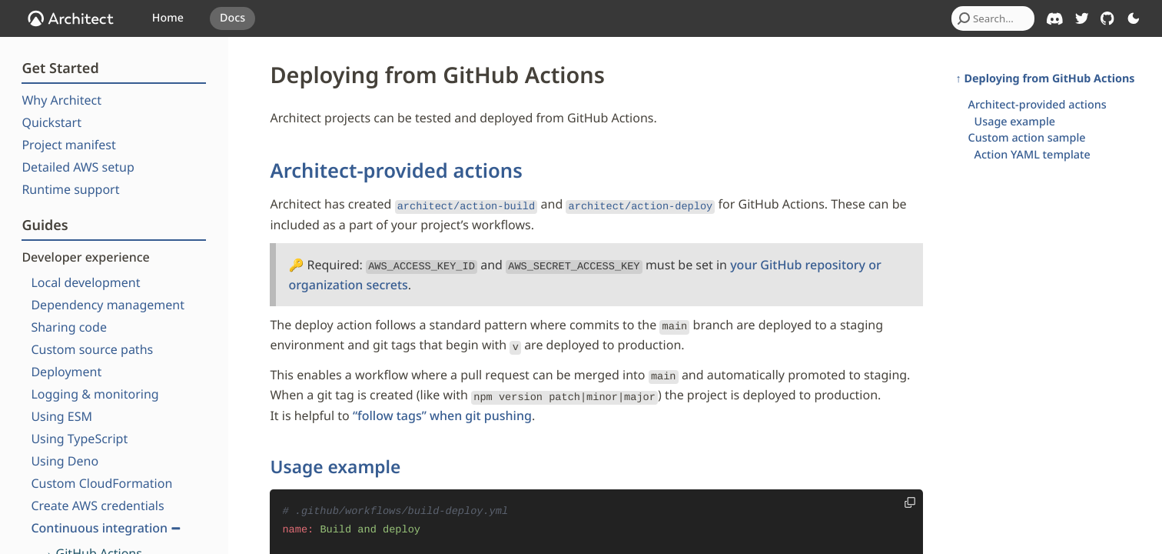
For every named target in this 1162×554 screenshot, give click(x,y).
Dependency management (107, 304)
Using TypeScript (79, 438)
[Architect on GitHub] (1107, 18)
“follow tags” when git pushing (442, 403)
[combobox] (992, 18)
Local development (85, 282)
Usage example (335, 455)
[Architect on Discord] (1055, 19)
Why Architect (61, 100)
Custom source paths (92, 349)
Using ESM (61, 416)
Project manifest (68, 144)
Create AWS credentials (97, 505)
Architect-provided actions (396, 170)
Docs (232, 18)
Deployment (66, 371)
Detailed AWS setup (78, 167)
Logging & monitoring (94, 393)
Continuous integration (106, 527)
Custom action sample (1027, 138)
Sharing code (69, 327)
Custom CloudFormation (101, 483)
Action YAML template (1032, 155)
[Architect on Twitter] (1082, 18)
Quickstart (51, 122)
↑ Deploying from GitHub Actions (1045, 79)
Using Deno (64, 460)
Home (168, 18)
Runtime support (70, 189)
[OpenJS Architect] (71, 18)
